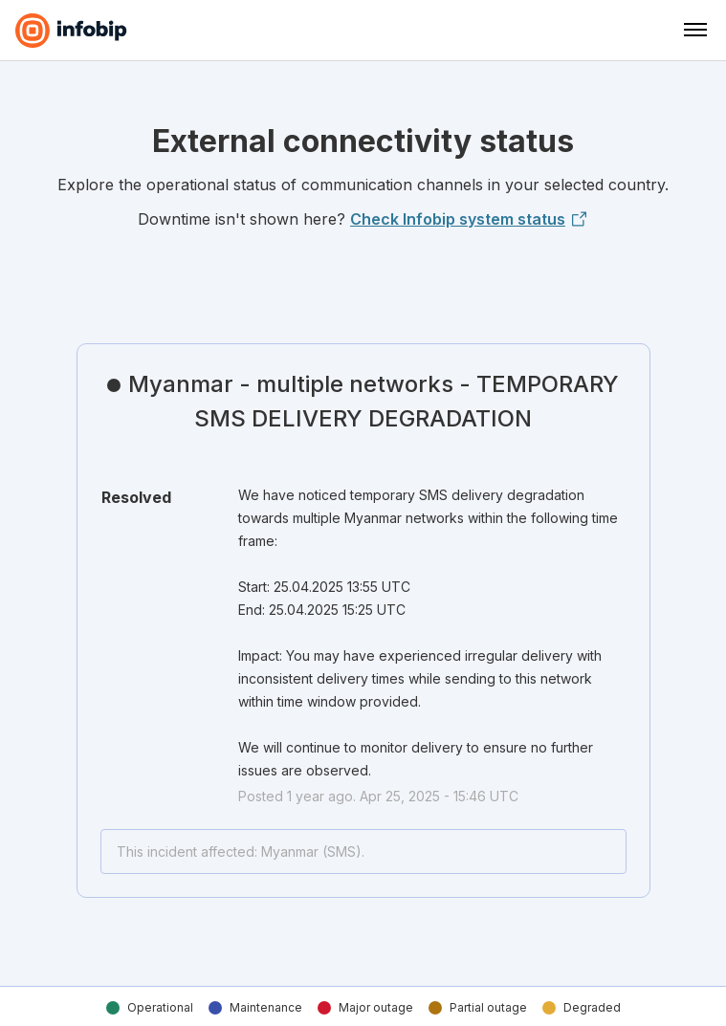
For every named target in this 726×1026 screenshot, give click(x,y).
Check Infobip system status (469, 219)
